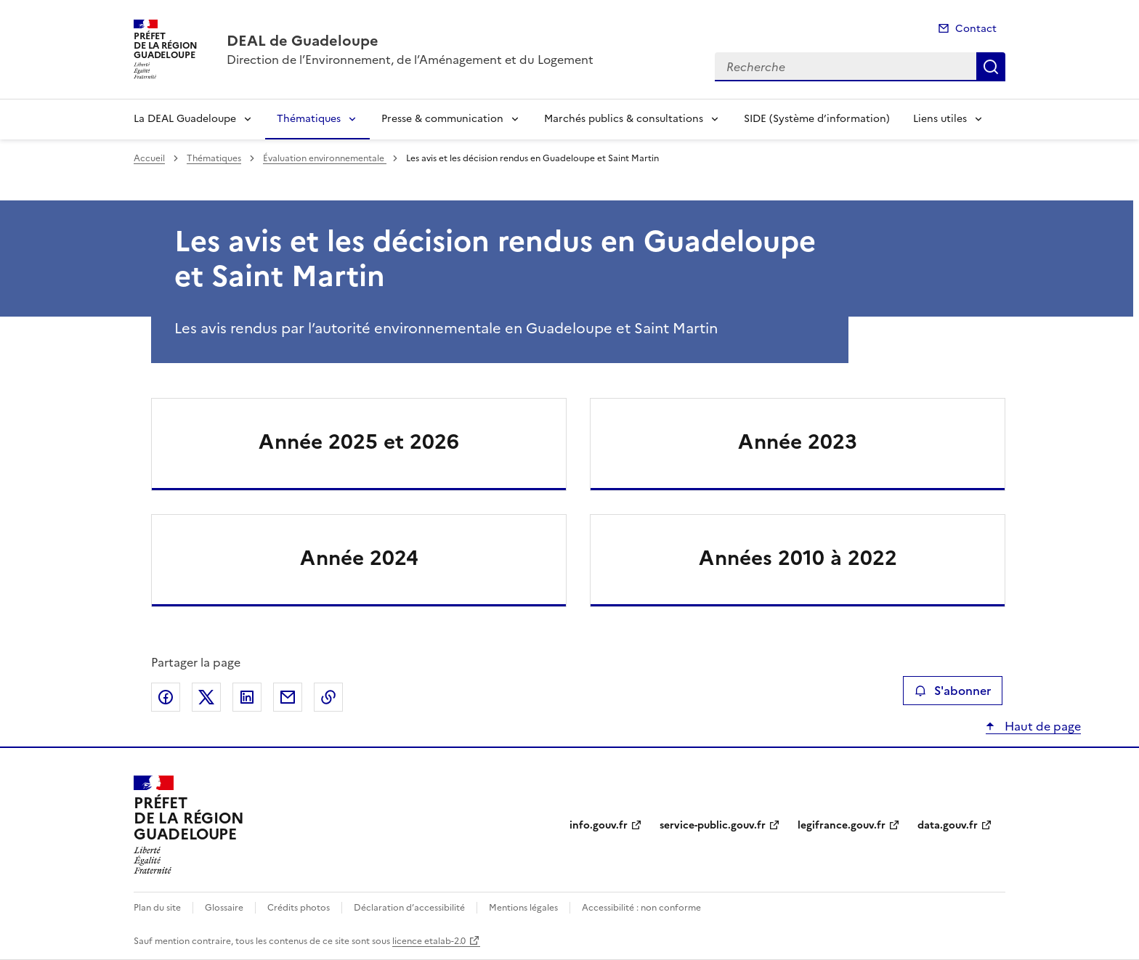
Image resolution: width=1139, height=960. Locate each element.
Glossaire (224, 907)
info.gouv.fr (599, 825)
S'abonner (953, 690)
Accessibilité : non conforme (641, 907)
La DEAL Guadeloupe (185, 118)
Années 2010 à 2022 (798, 558)
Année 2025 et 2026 (359, 441)
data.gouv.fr (947, 825)
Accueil (149, 158)
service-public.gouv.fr (713, 825)
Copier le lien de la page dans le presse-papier (328, 697)
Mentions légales (523, 907)
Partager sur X (206, 697)
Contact (976, 28)
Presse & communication (442, 118)
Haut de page (1041, 726)
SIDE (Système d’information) (817, 118)
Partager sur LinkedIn (247, 697)
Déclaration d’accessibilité (409, 907)
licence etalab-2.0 (429, 941)
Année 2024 (359, 558)
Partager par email (287, 697)
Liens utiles (940, 118)
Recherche (990, 66)
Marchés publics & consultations (623, 118)
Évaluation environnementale (324, 158)
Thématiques (309, 118)
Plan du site (157, 907)
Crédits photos (298, 907)
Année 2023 (797, 441)
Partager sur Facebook (165, 697)
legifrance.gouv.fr (841, 825)
